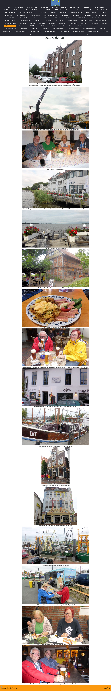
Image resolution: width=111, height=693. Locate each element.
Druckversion (5, 687)
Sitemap (12, 687)
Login (108, 687)
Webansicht (107, 688)
